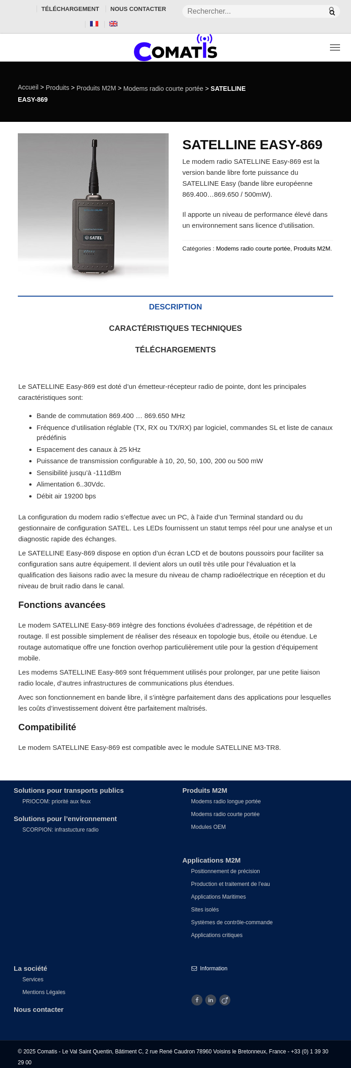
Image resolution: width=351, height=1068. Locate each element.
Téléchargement (70, 8)
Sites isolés (205, 909)
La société (30, 968)
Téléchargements (175, 350)
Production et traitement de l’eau (230, 884)
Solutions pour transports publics (69, 790)
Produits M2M (96, 88)
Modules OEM (208, 827)
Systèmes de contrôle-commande (232, 922)
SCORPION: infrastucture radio (60, 830)
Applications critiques (217, 935)
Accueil (28, 87)
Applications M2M (211, 860)
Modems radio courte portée (163, 88)
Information (209, 968)
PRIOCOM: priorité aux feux (56, 801)
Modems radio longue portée (226, 801)
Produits (57, 87)
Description (175, 307)
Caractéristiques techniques (175, 328)
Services (32, 979)
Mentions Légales (43, 992)
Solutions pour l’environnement (65, 818)
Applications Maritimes (218, 897)
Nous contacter (138, 8)
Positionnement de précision (225, 871)
